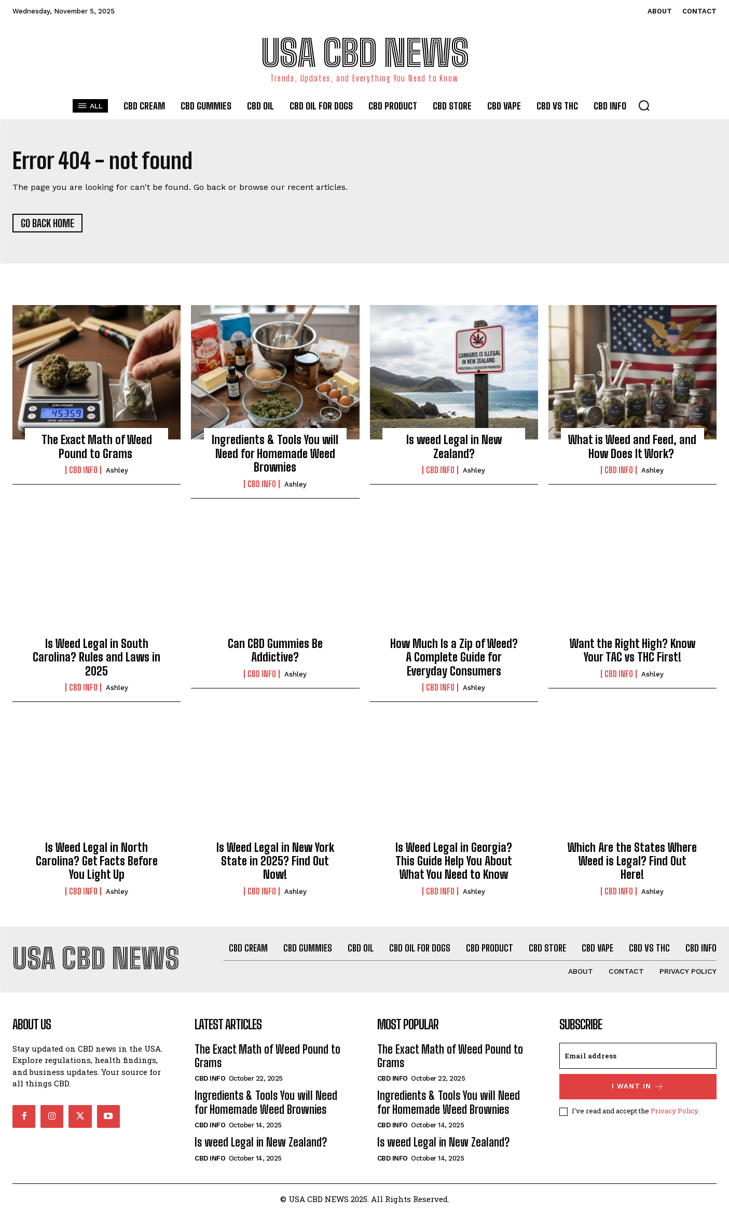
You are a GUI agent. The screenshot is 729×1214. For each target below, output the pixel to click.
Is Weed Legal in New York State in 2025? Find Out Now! (275, 861)
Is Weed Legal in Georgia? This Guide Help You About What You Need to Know (453, 861)
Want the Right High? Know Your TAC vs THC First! (632, 650)
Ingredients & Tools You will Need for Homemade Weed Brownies (275, 454)
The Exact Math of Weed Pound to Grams (97, 447)
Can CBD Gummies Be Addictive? (275, 650)
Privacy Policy (674, 1111)
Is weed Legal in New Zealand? (454, 447)
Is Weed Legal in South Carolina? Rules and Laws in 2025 (96, 657)
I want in (638, 1087)
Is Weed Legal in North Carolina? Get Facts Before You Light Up (97, 861)
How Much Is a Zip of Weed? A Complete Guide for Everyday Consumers (454, 657)
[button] (643, 105)
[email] (638, 1056)
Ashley (117, 470)
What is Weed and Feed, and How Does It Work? (632, 447)
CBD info (83, 470)
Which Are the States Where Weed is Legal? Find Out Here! (632, 861)
